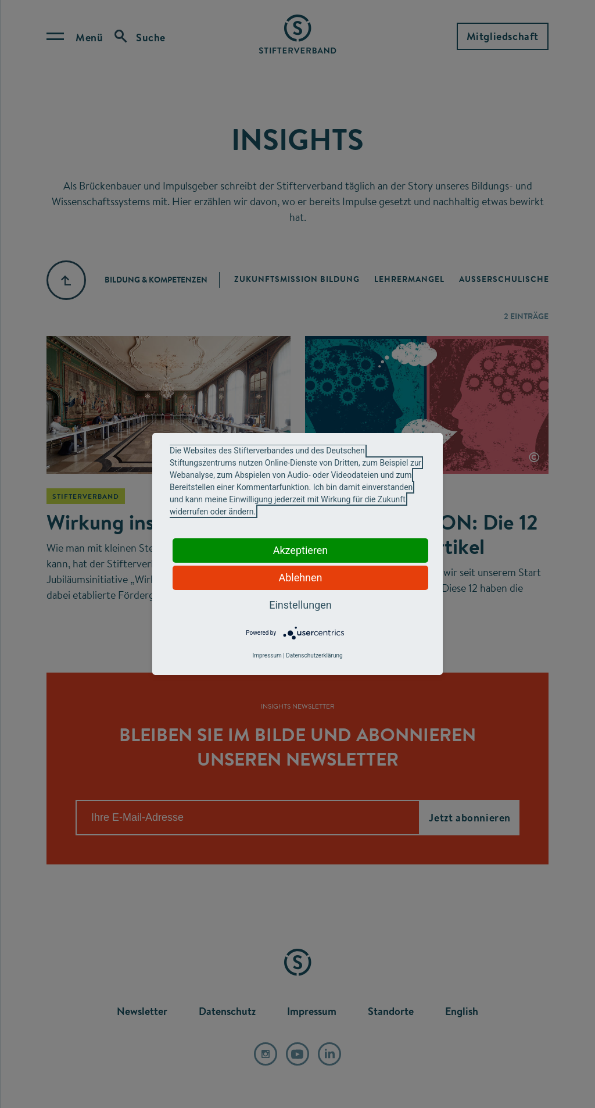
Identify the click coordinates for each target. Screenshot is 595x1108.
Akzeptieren (300, 550)
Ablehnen (300, 577)
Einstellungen (300, 605)
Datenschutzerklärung (314, 655)
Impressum (266, 655)
